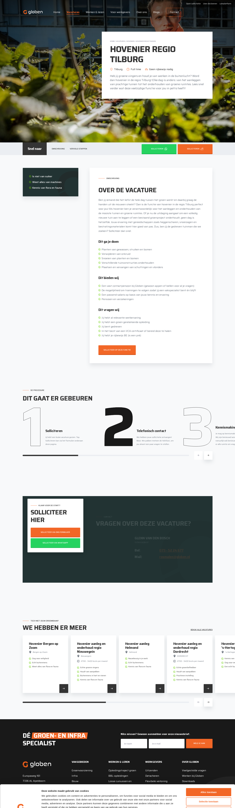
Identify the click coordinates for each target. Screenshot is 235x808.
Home (56, 12)
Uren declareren (210, 3)
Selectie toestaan (208, 778)
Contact (174, 12)
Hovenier (130, 41)
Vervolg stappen (78, 148)
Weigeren (208, 787)
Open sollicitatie (193, 3)
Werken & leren (95, 12)
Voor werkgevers (120, 12)
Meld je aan (199, 743)
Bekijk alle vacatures (202, 629)
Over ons (141, 12)
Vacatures (73, 12)
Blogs (156, 12)
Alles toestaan (209, 769)
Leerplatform (225, 3)
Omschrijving (58, 148)
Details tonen (171, 801)
